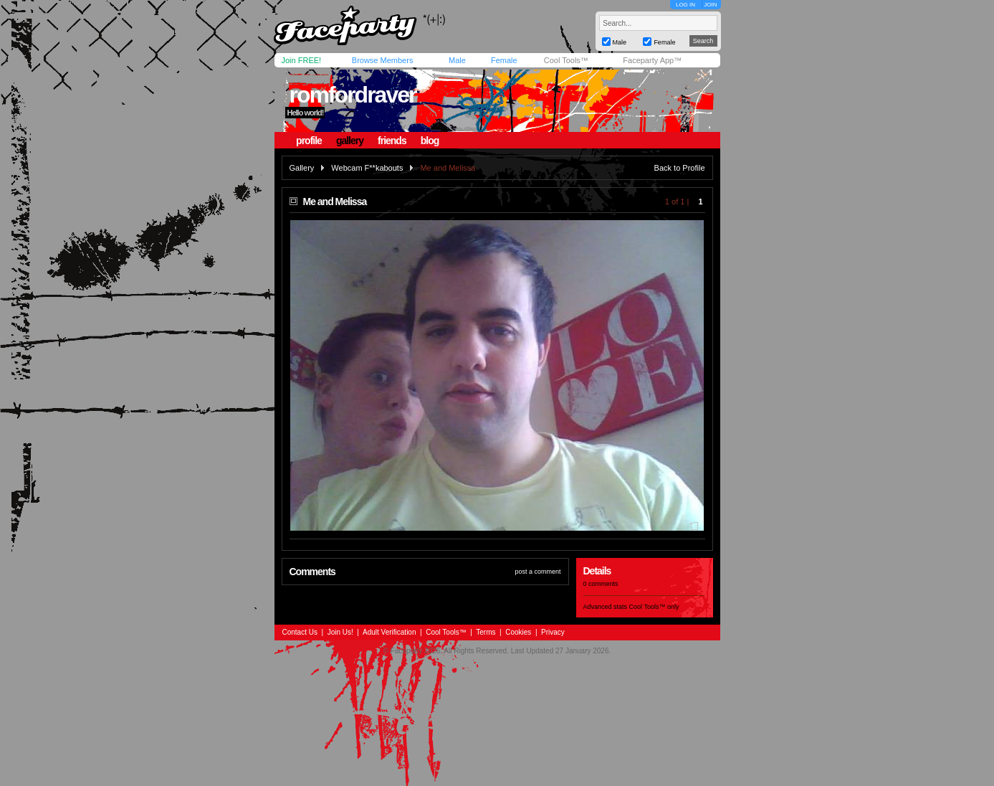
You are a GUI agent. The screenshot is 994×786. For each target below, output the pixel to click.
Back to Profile (679, 168)
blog (430, 140)
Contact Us (299, 632)
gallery (349, 140)
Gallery (302, 168)
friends (392, 140)
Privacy (553, 632)
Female (504, 60)
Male (457, 60)
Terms (485, 632)
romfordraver (352, 95)
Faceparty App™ (652, 60)
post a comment (537, 571)
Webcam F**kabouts (367, 168)
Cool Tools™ (566, 60)
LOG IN (685, 4)
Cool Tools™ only (654, 606)
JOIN (710, 4)
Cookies (518, 632)
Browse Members (383, 60)
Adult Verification (389, 632)
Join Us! (340, 632)
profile (309, 140)
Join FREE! (302, 60)
